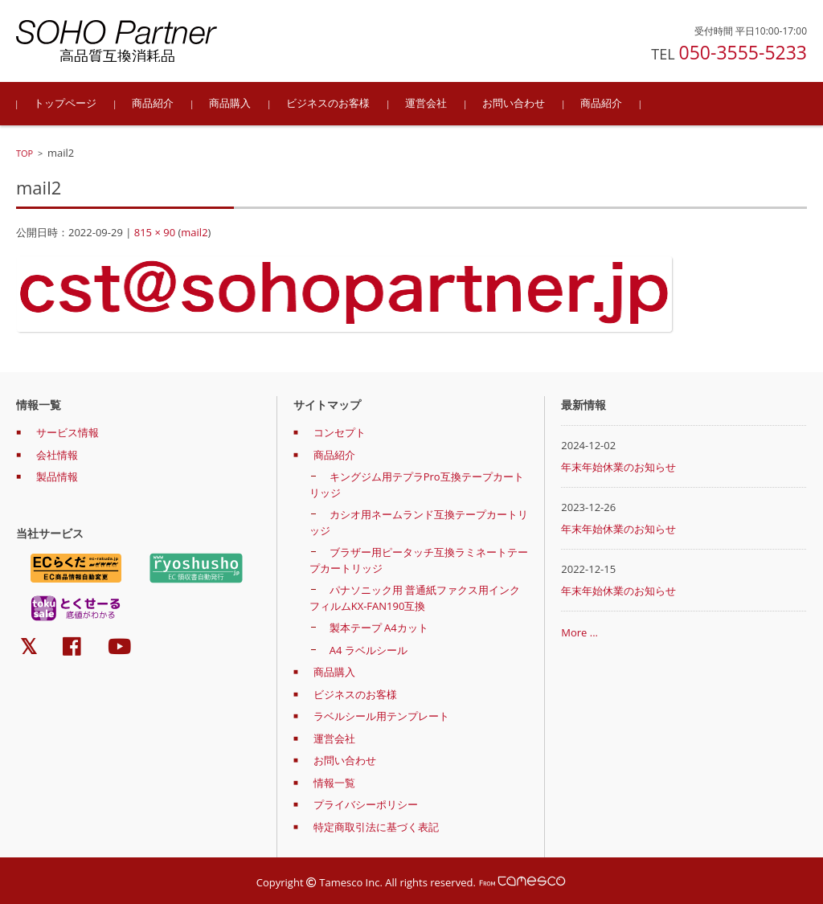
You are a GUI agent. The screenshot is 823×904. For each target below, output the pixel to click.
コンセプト (339, 432)
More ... (579, 632)
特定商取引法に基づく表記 (376, 827)
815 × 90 (154, 232)
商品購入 (230, 103)
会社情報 (57, 455)
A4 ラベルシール (368, 650)
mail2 (194, 232)
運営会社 (426, 103)
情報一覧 (334, 782)
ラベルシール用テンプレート (381, 716)
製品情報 (57, 476)
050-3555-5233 (743, 52)
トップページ (65, 103)
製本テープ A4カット (379, 627)
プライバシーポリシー (365, 804)
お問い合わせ (513, 103)
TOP (24, 153)
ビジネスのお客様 (328, 103)
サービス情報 (67, 432)
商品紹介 (153, 103)
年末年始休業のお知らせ (618, 467)
